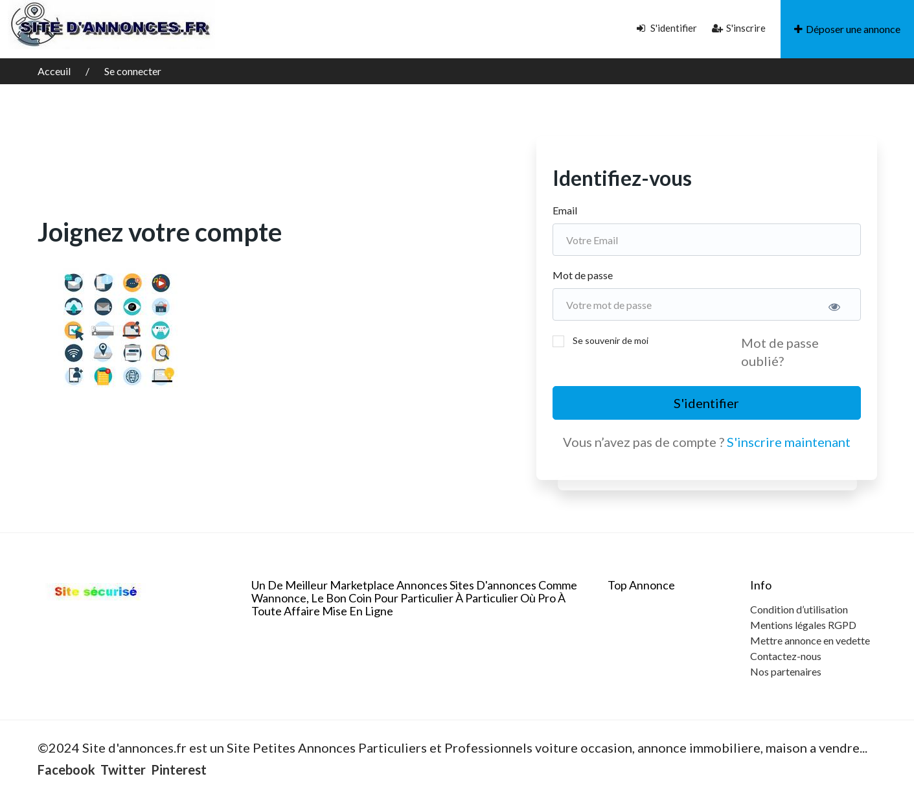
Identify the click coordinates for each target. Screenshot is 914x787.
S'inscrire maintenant (789, 442)
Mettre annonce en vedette (810, 640)
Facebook (66, 769)
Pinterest (179, 769)
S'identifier (667, 28)
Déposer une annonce (847, 29)
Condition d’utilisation (799, 609)
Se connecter (132, 71)
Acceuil (55, 71)
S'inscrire (739, 28)
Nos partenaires (785, 671)
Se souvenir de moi (610, 340)
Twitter (123, 769)
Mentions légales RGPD (803, 625)
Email (565, 210)
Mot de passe (583, 275)
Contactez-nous (785, 656)
